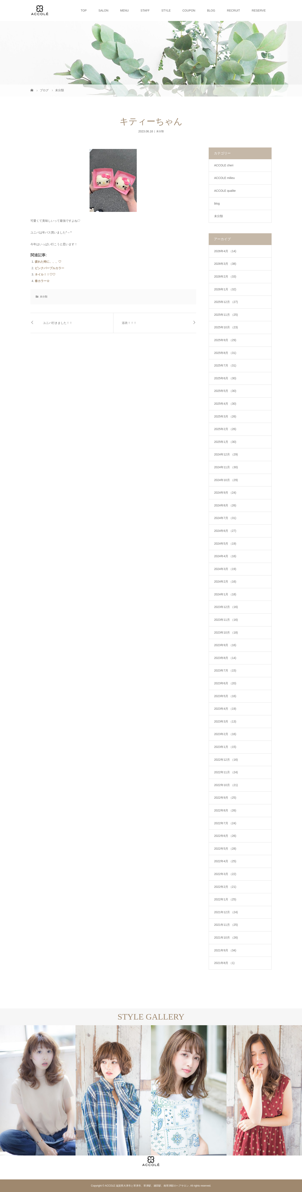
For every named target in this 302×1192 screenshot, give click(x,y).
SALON (103, 10)
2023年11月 (226, 619)
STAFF (145, 10)
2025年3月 (225, 416)
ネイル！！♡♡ (45, 274)
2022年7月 (225, 823)
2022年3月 (225, 874)
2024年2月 (225, 581)
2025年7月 (225, 365)
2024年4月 (225, 556)
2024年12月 (226, 454)
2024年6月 (225, 530)
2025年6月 (225, 378)
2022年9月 (225, 797)
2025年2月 (225, 429)
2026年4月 (225, 251)
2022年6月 (225, 835)
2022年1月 (225, 899)
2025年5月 (225, 391)
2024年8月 (225, 505)
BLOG (211, 10)
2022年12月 (226, 759)
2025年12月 (226, 302)
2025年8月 (225, 353)
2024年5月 (225, 543)
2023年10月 (226, 632)
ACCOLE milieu (224, 178)
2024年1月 (225, 594)
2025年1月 (225, 441)
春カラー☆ (42, 281)
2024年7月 (225, 518)
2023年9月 (225, 645)
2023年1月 (225, 747)
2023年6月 (225, 683)
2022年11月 (226, 772)
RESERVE (259, 10)
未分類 (160, 131)
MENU (124, 10)
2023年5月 (225, 696)
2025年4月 (225, 403)
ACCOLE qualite (225, 190)
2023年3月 (225, 721)
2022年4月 (225, 861)
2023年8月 (225, 658)
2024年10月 (226, 480)
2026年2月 (225, 276)
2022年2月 (225, 886)
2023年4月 (225, 708)
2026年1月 (225, 289)
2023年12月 (226, 607)
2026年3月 (225, 263)
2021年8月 (224, 963)
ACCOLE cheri (223, 165)
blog (217, 203)
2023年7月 (225, 670)
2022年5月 (225, 848)
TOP (84, 10)
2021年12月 (226, 912)
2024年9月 (225, 492)
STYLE (166, 10)
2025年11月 (226, 314)
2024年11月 (226, 467)
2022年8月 (225, 810)
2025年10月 (226, 327)
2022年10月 (226, 785)
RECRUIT (233, 10)
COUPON (188, 10)
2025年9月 (225, 340)
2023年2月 (225, 734)
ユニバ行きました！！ (57, 323)
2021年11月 (226, 924)
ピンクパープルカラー (49, 268)
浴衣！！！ (129, 323)
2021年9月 (225, 950)
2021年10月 (226, 937)
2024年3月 (225, 569)
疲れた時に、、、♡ (48, 261)
